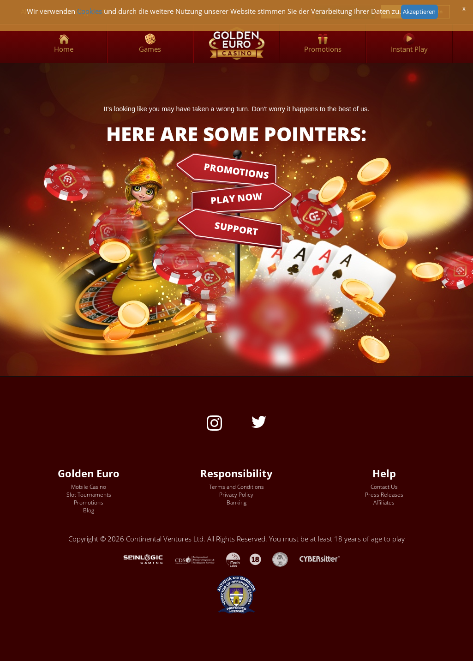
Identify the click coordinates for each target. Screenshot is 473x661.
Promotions (88, 502)
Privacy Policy (236, 495)
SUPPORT (236, 228)
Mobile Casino (88, 487)
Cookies (89, 11)
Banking (236, 502)
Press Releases (384, 495)
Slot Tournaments (88, 495)
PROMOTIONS (236, 170)
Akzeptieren (419, 11)
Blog (88, 510)
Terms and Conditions (236, 487)
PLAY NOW (236, 197)
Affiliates (384, 502)
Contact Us (384, 487)
